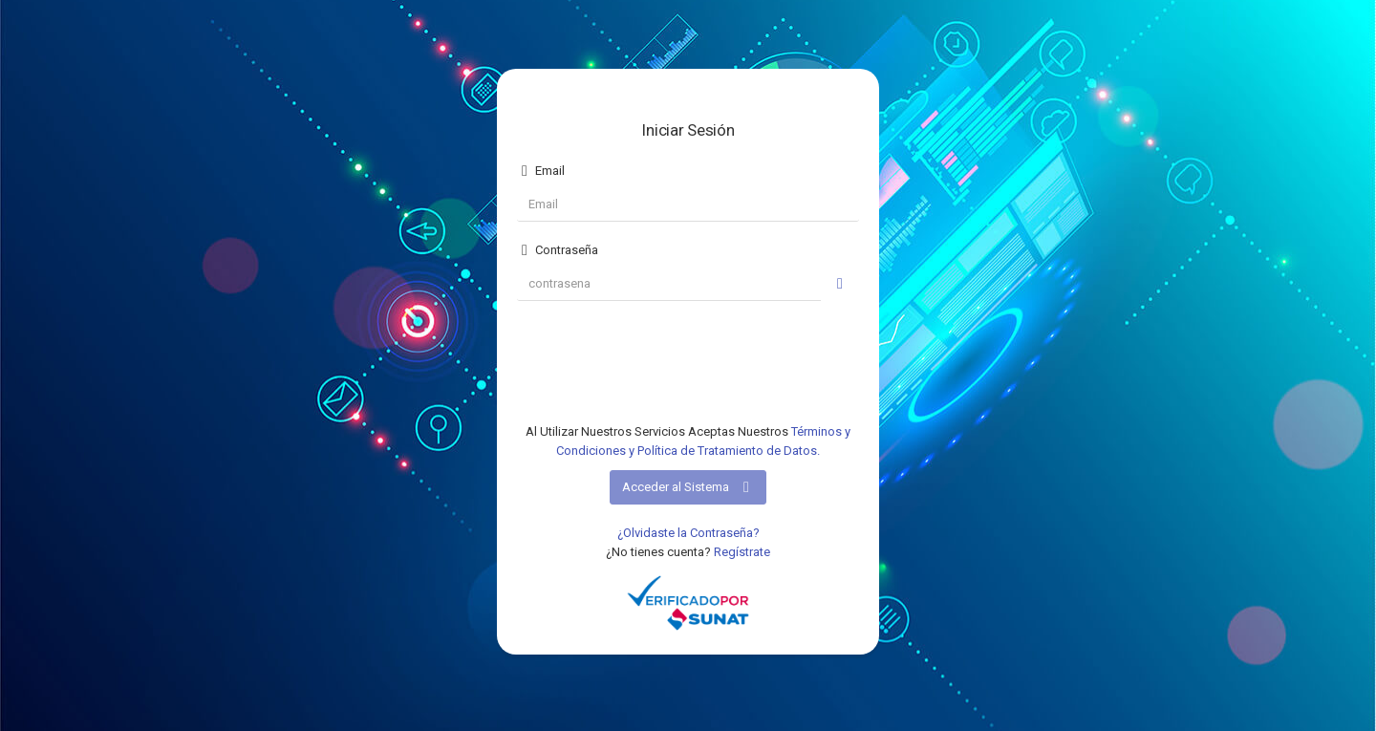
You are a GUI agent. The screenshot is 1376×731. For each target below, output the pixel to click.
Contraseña (557, 250)
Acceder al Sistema (688, 487)
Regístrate (742, 552)
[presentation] (688, 365)
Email (541, 171)
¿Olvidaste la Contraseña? (688, 533)
